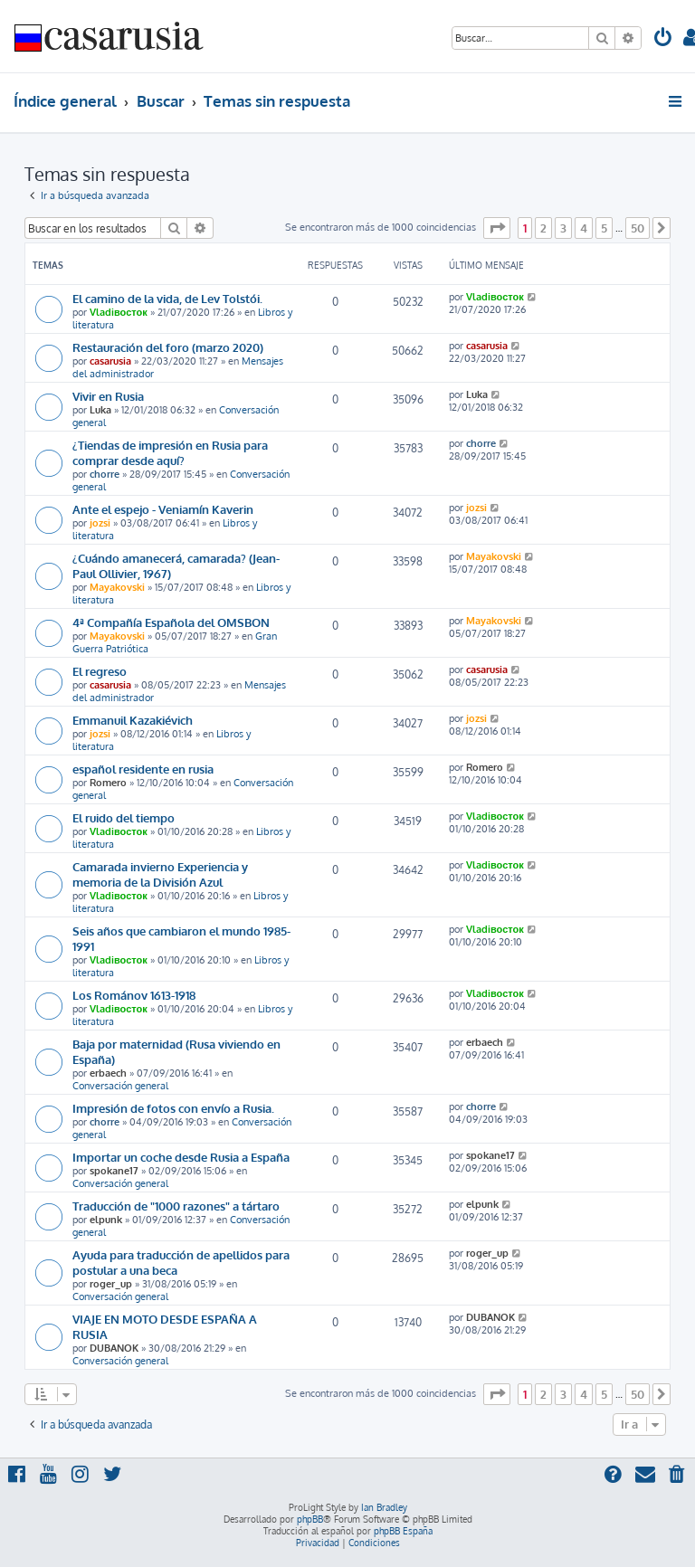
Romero (108, 782)
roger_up (111, 1283)
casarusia (110, 361)
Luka (100, 410)
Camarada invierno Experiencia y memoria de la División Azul (160, 874)
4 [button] (583, 228)
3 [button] (563, 228)
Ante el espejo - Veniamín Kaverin (162, 509)
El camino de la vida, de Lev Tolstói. (167, 298)
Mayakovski (117, 587)
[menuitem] (663, 39)
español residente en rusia (143, 768)
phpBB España (403, 1530)
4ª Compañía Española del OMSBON (171, 622)
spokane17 (114, 1170)
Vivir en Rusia (108, 396)
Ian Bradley (384, 1507)
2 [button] (543, 228)
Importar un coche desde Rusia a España (181, 1156)
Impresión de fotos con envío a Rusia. (173, 1108)
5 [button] (604, 228)
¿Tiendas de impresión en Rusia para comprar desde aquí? (170, 452)
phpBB (310, 1519)
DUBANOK (114, 1348)
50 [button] (637, 228)
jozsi (100, 523)
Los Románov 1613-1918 (133, 994)
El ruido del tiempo (123, 817)
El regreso (99, 671)
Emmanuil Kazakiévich (132, 719)
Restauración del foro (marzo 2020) (167, 347)
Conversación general (120, 1085)
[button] (496, 228)
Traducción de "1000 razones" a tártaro (176, 1205)
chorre (104, 474)
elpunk (106, 1219)
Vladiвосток (119, 312)
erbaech (108, 1073)
